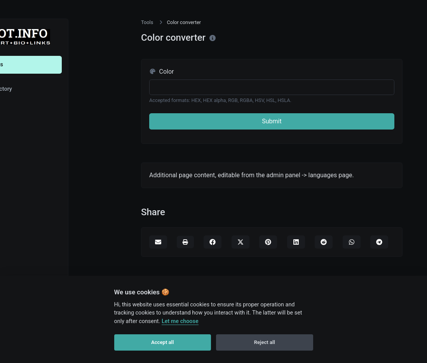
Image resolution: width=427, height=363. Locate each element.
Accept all (162, 342)
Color (161, 71)
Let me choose (180, 321)
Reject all (264, 342)
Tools (33, 64)
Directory (38, 89)
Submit (271, 121)
